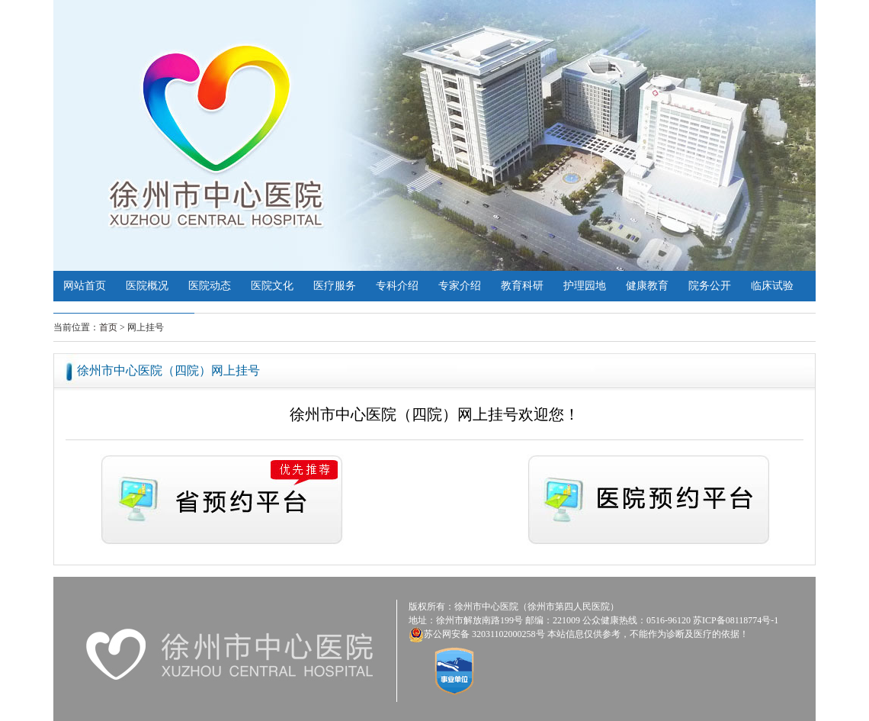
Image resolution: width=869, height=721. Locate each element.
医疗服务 (334, 285)
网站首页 (84, 285)
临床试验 (772, 285)
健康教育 (647, 285)
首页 (108, 327)
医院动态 (209, 285)
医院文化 (272, 285)
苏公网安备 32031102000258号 (484, 634)
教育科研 (522, 285)
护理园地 (584, 285)
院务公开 (709, 285)
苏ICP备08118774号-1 (735, 620)
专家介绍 (459, 285)
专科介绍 (397, 285)
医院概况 (147, 285)
